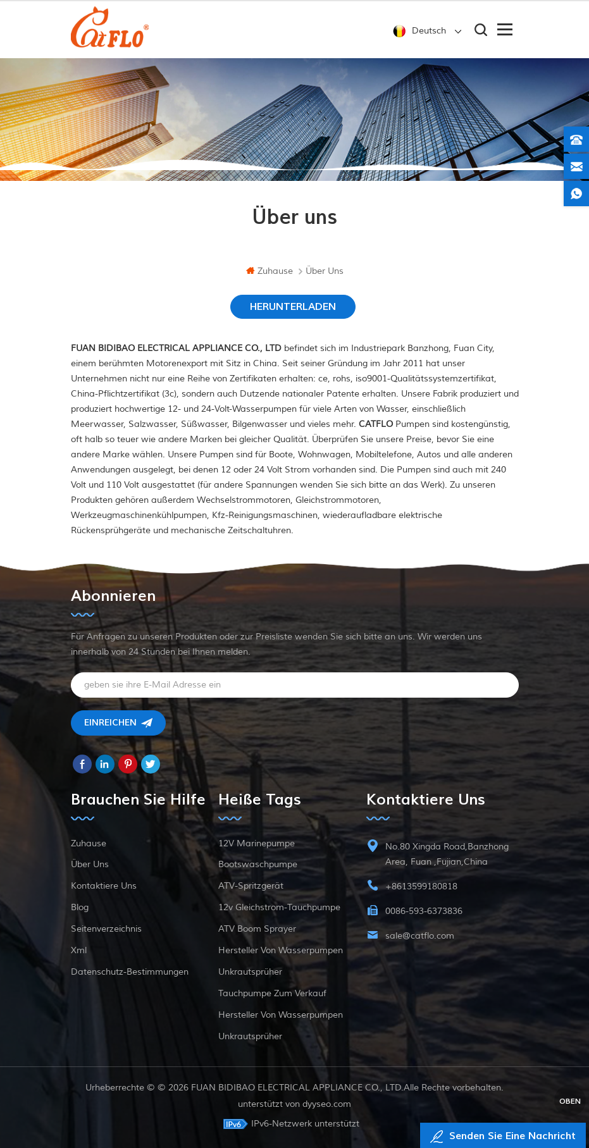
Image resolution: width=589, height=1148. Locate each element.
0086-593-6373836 (423, 911)
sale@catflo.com (419, 935)
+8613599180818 (421, 886)
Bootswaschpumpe (257, 864)
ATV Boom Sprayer (257, 928)
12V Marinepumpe (256, 843)
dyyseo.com (326, 1104)
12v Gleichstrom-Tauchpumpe (279, 907)
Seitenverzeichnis (106, 928)
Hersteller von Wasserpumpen (280, 950)
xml (79, 950)
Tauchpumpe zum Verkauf (272, 993)
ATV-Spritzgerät (250, 885)
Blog (80, 907)
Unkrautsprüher (250, 971)
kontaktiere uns (104, 885)
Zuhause (269, 271)
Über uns (90, 864)
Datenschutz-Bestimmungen (130, 971)
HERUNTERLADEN (293, 306)
